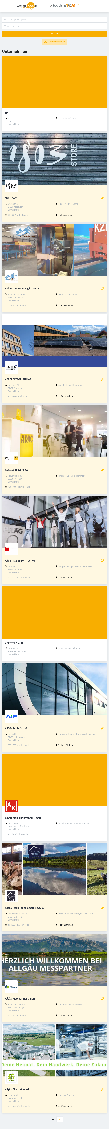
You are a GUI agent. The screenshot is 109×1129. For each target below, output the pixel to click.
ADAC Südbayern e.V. (16, 469)
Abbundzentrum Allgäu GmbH (22, 288)
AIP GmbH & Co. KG (16, 728)
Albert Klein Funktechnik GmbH (23, 818)
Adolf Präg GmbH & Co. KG (20, 560)
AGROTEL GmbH (14, 643)
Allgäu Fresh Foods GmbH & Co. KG (24, 907)
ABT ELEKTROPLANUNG (18, 379)
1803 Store (11, 198)
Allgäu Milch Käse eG (17, 1089)
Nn (6, 112)
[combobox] (54, 20)
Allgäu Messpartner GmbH (20, 998)
